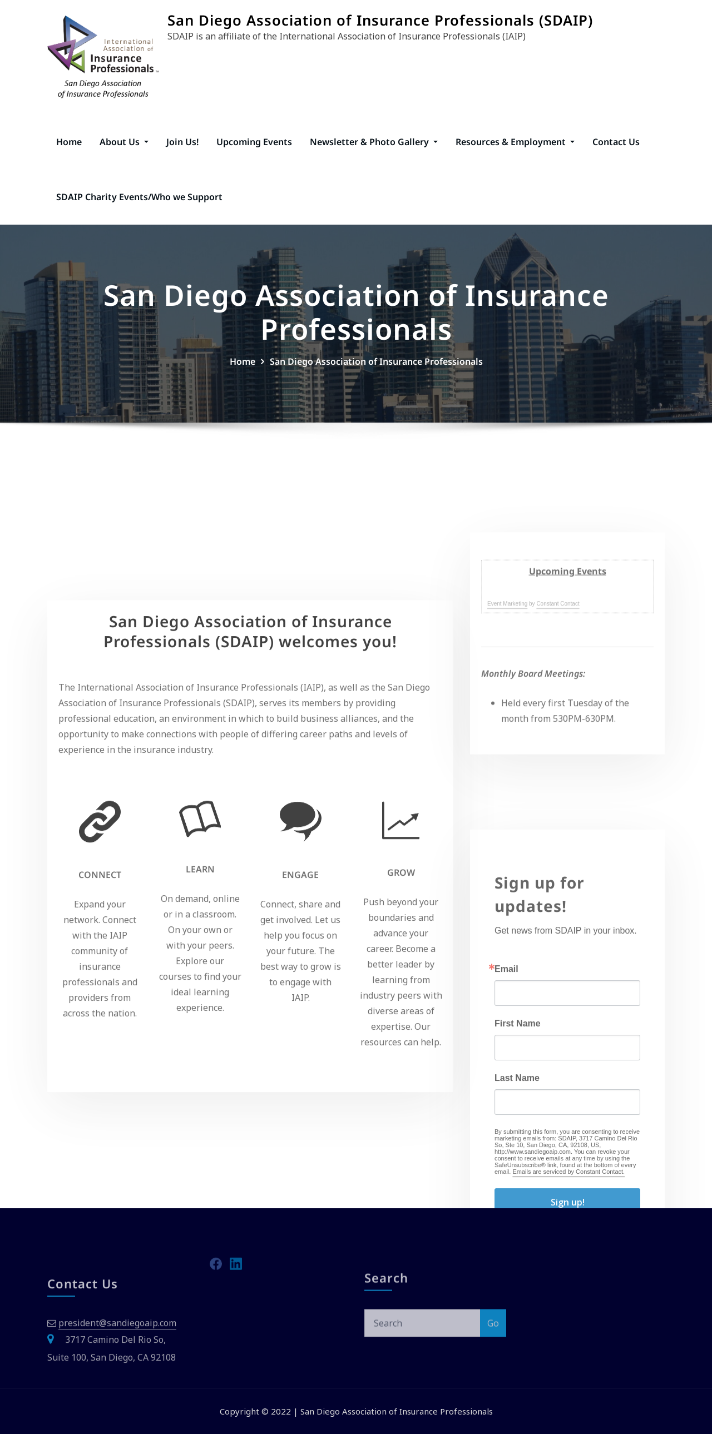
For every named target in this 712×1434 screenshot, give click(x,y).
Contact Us (616, 142)
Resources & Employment (515, 142)
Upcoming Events (254, 142)
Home (69, 142)
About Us (124, 142)
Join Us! (182, 142)
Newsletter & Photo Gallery (374, 142)
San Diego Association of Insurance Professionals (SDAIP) (380, 20)
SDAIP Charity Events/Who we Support (139, 197)
